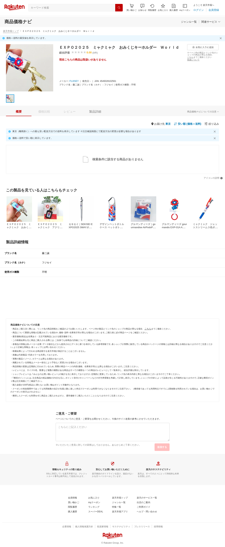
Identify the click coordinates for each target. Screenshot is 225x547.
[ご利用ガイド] (143, 507)
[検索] (119, 7)
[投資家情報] (102, 526)
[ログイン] (198, 10)
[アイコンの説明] (213, 178)
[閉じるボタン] (221, 38)
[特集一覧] (116, 507)
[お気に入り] (163, 7)
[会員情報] (72, 497)
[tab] (18, 111)
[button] (142, 7)
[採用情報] (158, 526)
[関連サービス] (211, 21)
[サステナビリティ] (121, 526)
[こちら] (190, 57)
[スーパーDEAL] (95, 511)
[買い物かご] (73, 502)
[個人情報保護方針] (84, 526)
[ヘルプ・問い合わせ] (147, 511)
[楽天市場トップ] (120, 497)
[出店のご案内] (143, 502)
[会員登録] (214, 10)
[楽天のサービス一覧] (147, 497)
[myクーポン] (184, 7)
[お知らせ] (142, 7)
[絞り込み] (211, 124)
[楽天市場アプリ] (120, 511)
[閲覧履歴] (152, 7)
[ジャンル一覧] (189, 21)
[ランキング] (93, 507)
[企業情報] (66, 526)
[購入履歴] (174, 7)
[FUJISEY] (74, 81)
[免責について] (193, 59)
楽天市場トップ (11, 31)
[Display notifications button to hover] (131, 7)
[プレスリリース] (142, 526)
